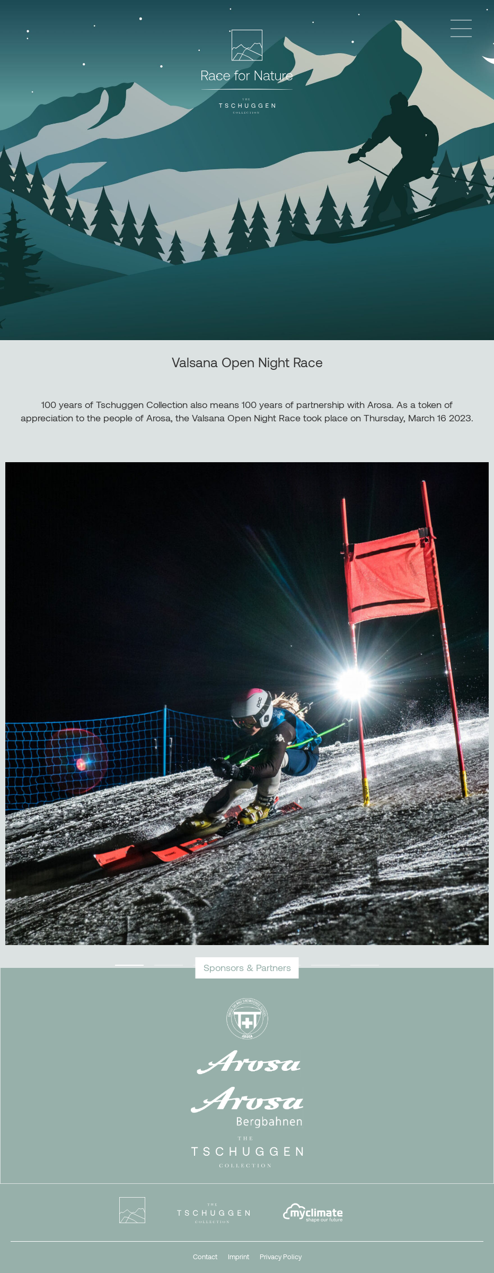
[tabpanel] (247, 703)
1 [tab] (129, 965)
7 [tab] (364, 965)
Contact (205, 1257)
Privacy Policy (281, 1257)
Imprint (238, 1257)
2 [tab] (168, 965)
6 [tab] (325, 965)
